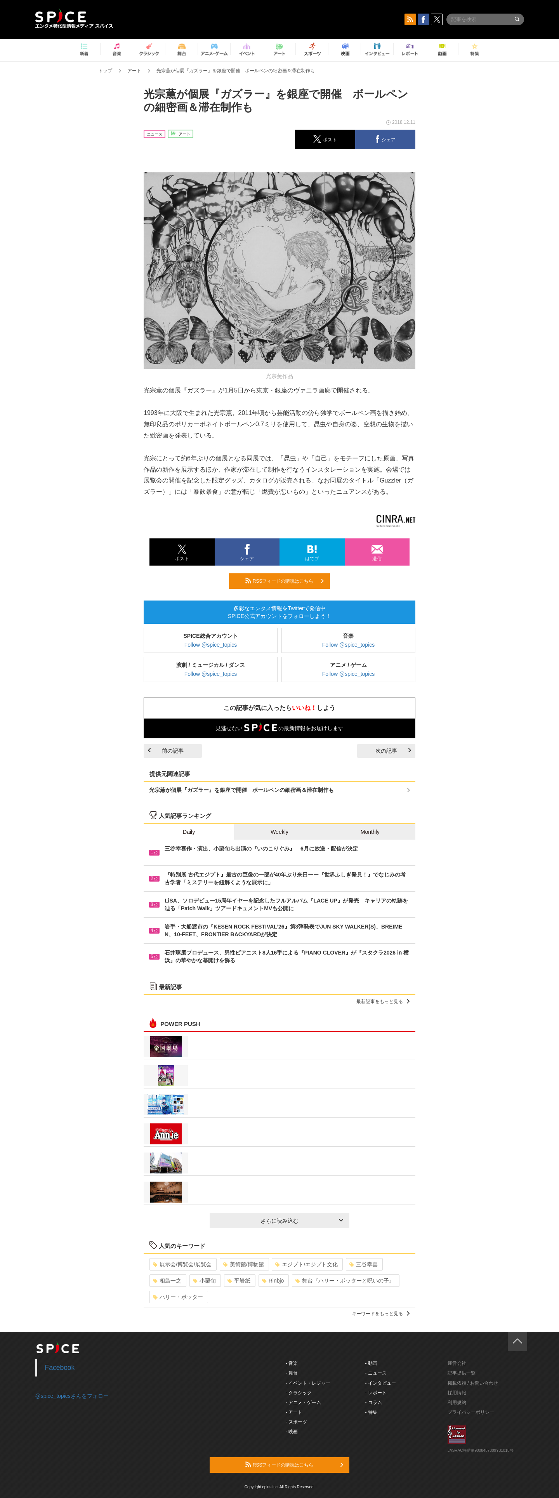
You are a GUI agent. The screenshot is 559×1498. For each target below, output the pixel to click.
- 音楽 (292, 1363)
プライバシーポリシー (471, 1412)
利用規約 (457, 1402)
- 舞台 (292, 1373)
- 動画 (371, 1363)
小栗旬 (204, 1281)
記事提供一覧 (462, 1373)
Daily (189, 832)
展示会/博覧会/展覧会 (182, 1264)
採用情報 (457, 1393)
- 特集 (371, 1412)
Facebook (60, 1367)
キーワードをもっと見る (381, 1313)
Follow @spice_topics (210, 645)
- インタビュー (380, 1383)
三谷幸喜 (363, 1264)
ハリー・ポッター (178, 1297)
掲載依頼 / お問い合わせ (473, 1383)
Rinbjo (273, 1281)
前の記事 (166, 751)
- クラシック (299, 1393)
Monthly (370, 832)
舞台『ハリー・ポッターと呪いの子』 (344, 1281)
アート (134, 70)
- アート (294, 1412)
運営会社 (457, 1363)
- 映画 (292, 1431)
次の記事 (393, 751)
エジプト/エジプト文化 (306, 1264)
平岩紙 (238, 1281)
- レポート (376, 1393)
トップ (105, 70)
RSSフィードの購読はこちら (284, 581)
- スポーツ (296, 1422)
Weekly (279, 832)
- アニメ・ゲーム (303, 1402)
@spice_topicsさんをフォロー (72, 1396)
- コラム (373, 1402)
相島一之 (167, 1281)
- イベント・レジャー (308, 1383)
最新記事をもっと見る (383, 1001)
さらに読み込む (301, 1221)
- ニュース (376, 1373)
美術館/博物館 (243, 1264)
